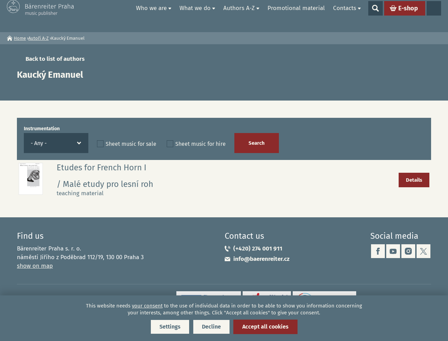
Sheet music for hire (200, 144)
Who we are (151, 15)
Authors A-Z (239, 15)
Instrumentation (42, 129)
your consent (147, 306)
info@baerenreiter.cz (261, 259)
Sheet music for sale (131, 144)
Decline (211, 326)
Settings (170, 326)
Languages (434, 16)
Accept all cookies (265, 326)
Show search (375, 16)
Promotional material (296, 15)
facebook (378, 251)
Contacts (344, 15)
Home (124, 16)
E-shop (408, 16)
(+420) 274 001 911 (257, 248)
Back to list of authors (55, 59)
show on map (35, 265)
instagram (408, 251)
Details (414, 180)
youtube (393, 251)
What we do (195, 15)
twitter (423, 251)
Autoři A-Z (38, 38)
